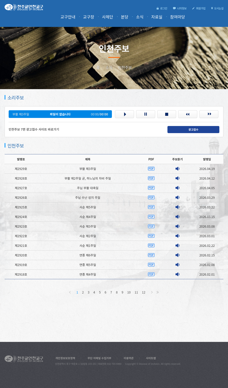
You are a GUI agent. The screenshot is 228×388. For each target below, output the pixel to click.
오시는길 (219, 8)
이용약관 (125, 358)
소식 (141, 16)
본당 (127, 16)
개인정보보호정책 (64, 358)
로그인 (166, 8)
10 (129, 292)
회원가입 (201, 8)
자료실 (158, 16)
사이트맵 (146, 358)
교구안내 (73, 16)
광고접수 (193, 129)
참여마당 (178, 16)
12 (143, 292)
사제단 (111, 16)
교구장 (93, 16)
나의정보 (183, 8)
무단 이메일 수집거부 (97, 358)
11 (136, 292)
